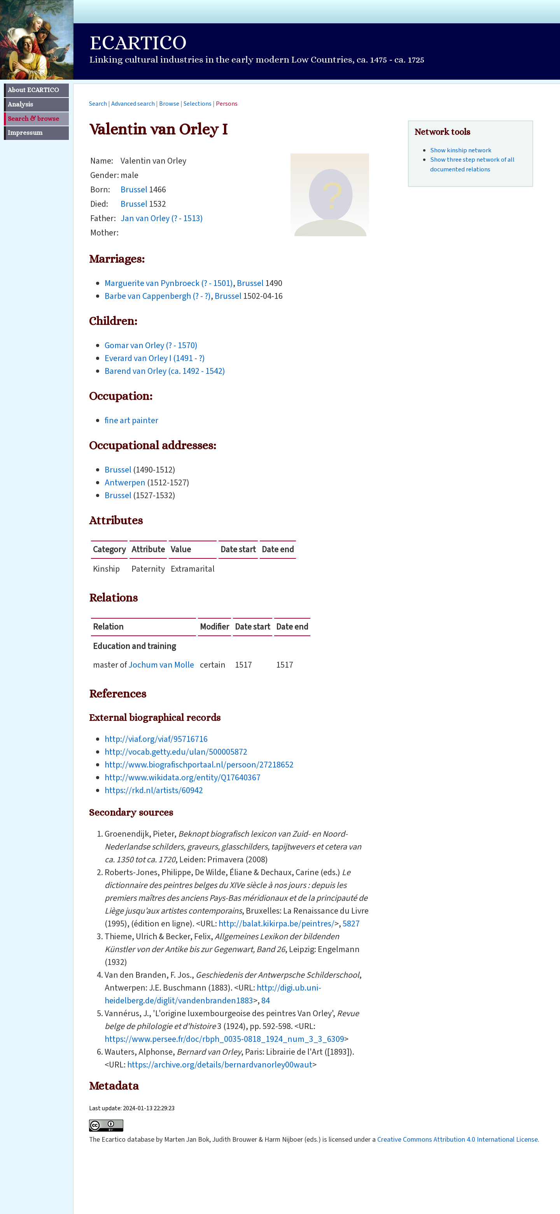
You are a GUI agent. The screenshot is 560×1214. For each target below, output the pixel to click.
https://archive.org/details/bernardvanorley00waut (219, 1065)
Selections (198, 103)
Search (98, 103)
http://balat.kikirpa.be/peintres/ (276, 923)
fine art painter (131, 420)
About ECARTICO (33, 90)
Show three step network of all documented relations (472, 164)
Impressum (25, 132)
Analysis (20, 104)
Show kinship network (461, 150)
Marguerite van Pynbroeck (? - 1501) (169, 283)
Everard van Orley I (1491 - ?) (155, 358)
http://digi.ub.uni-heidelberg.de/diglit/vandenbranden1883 (213, 994)
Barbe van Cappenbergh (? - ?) (158, 296)
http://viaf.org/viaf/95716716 (156, 739)
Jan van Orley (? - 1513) (162, 218)
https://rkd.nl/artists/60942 (154, 790)
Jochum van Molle (161, 665)
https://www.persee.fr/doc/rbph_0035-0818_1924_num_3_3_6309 (224, 1039)
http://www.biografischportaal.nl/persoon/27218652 (199, 765)
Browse (169, 103)
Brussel (134, 189)
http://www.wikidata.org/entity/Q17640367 (183, 777)
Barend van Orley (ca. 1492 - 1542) (165, 371)
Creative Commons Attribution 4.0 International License (457, 1139)
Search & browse (33, 118)
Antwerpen (125, 482)
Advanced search (133, 103)
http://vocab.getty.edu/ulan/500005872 (176, 752)
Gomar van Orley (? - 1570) (151, 345)
